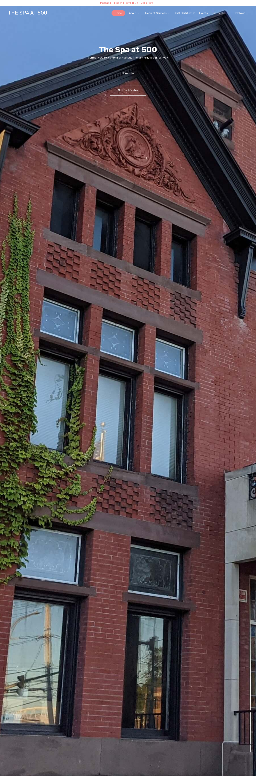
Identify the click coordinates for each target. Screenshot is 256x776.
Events (203, 13)
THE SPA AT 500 (27, 13)
